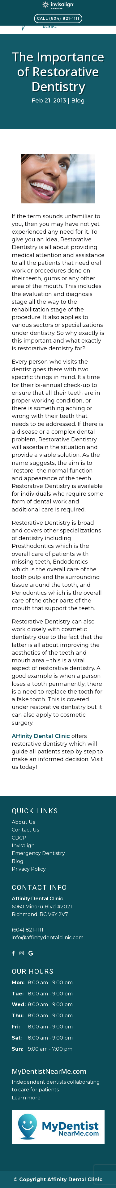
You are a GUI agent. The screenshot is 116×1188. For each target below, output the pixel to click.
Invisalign (23, 845)
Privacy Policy (29, 869)
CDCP (19, 838)
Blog (78, 100)
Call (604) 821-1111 (58, 18)
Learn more (26, 1098)
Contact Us (25, 830)
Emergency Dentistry (38, 853)
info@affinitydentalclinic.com (48, 937)
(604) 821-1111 (27, 930)
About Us (23, 822)
